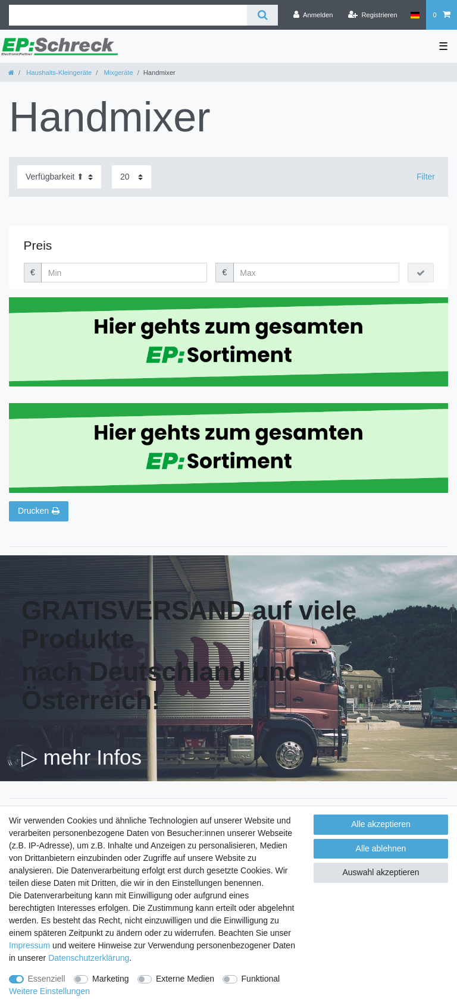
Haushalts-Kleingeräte (58, 72)
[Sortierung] (59, 176)
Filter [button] (426, 176)
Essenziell (46, 978)
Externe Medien (185, 978)
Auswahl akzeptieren (380, 872)
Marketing (110, 978)
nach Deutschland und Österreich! (161, 686)
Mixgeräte (117, 72)
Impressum (29, 945)
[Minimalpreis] (124, 273)
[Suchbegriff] (128, 15)
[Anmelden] (313, 15)
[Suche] (262, 15)
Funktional (261, 978)
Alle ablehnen (381, 848)
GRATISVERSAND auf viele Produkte (188, 624)
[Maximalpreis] (316, 273)
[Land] (415, 15)
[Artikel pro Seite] (131, 176)
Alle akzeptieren (381, 824)
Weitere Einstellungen (49, 991)
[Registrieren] (373, 15)
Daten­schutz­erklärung (88, 958)
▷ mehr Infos (81, 757)
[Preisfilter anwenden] (421, 273)
